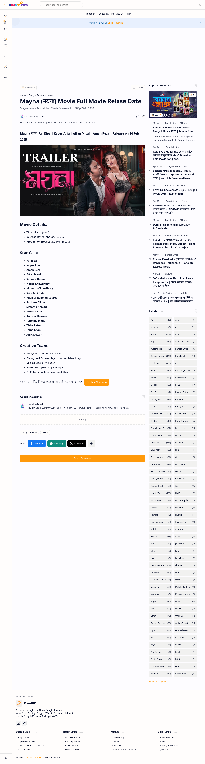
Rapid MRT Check (27, 741)
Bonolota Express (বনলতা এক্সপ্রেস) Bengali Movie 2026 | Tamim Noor (173, 129)
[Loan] (185, 573)
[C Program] (160, 399)
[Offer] (160, 616)
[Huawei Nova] (160, 522)
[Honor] (160, 508)
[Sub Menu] (5, 22)
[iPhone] (160, 536)
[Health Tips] (183, 293)
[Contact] (5, 46)
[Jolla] (185, 551)
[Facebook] (160, 464)
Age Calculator (167, 737)
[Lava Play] (185, 558)
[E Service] (160, 443)
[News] (45, 432)
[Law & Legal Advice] (160, 565)
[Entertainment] (173, 201)
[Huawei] (185, 515)
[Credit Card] (185, 414)
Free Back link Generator (124, 749)
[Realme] (160, 674)
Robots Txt (165, 741)
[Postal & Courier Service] (160, 659)
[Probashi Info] (160, 666)
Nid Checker (24, 749)
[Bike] (160, 370)
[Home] (5, 16)
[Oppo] (160, 630)
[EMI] (185, 450)
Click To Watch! (115, 22)
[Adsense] (160, 327)
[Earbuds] (185, 443)
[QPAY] (185, 666)
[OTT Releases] (185, 630)
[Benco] (185, 363)
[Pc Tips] (185, 645)
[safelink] (5, 56)
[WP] (129, 14)
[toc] (5, 66)
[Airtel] (185, 327)
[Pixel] (185, 652)
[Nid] (160, 609)
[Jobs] (160, 551)
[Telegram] (24, 723)
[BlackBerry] (185, 378)
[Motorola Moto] (185, 594)
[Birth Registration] (185, 370)
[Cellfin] (160, 407)
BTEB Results (71, 745)
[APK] (185, 334)
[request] (5, 77)
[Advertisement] (108, 54)
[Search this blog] (60, 5)
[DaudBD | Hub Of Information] (18, 5)
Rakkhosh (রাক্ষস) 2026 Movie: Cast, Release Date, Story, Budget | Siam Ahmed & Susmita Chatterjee (174, 244)
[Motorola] (160, 594)
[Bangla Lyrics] (172, 147)
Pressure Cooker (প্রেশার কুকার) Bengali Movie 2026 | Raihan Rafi (175, 191)
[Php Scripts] (160, 652)
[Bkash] (160, 378)
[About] (5, 39)
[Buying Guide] (185, 392)
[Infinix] (160, 529)
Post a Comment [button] (82, 458)
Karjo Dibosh (24, 737)
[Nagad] (160, 601)
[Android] (160, 334)
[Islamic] (185, 536)
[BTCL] (185, 385)
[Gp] (185, 486)
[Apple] (160, 342)
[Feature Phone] (160, 471)
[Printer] (185, 659)
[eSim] (185, 457)
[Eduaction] (160, 450)
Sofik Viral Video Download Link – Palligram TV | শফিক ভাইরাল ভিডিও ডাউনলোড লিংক (173, 282)
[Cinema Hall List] (160, 414)
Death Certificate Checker (31, 745)
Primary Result (72, 741)
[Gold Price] (185, 479)
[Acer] (185, 320)
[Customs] (160, 421)
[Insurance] (185, 529)
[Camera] (185, 399)
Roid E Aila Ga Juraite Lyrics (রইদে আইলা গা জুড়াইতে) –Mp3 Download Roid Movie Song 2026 (172, 155)
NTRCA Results (72, 749)
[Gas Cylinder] (160, 479)
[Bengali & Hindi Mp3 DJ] (111, 14)
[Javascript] (185, 544)
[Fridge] (185, 471)
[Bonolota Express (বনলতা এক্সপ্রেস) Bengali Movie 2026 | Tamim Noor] (173, 104)
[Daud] (35, 116)
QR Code (164, 749)
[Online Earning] (160, 623)
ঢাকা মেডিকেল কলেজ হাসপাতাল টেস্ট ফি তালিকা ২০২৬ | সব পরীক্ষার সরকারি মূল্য (173, 299)
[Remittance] (185, 674)
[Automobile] (160, 349)
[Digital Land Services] (160, 428)
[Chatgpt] (185, 407)
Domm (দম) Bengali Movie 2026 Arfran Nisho (171, 226)
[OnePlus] (185, 616)
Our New (117, 745)
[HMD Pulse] (160, 500)
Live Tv (115, 741)
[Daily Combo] (185, 421)
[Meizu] (185, 580)
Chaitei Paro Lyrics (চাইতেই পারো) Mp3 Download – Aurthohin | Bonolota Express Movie (175, 263)
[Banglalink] (185, 356)
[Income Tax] (185, 522)
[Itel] (160, 544)
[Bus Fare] (160, 392)
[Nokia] (185, 609)
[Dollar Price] (160, 435)
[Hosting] (160, 515)
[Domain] (185, 435)
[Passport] (185, 637)
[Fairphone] (185, 464)
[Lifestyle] (160, 573)
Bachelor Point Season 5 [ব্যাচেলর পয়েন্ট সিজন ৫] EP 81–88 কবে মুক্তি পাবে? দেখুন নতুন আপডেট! (174, 209)
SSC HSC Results (73, 737)
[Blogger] (91, 14)
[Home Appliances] (185, 500)
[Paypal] (160, 645)
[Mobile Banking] (185, 587)
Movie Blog (118, 737)
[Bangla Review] (29, 432)
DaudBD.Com (33, 757)
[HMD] (185, 493)
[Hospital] (185, 508)
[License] (185, 565)
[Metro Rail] (160, 587)
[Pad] (160, 637)
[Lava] (160, 558)
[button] (5, 4)
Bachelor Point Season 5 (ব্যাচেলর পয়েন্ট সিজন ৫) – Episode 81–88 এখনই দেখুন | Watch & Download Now (173, 174)
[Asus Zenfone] (185, 342)
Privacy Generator (169, 745)
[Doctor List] (171, 293)
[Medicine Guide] (160, 580)
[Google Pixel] (160, 486)
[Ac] (160, 320)
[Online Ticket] (185, 623)
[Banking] (160, 363)
